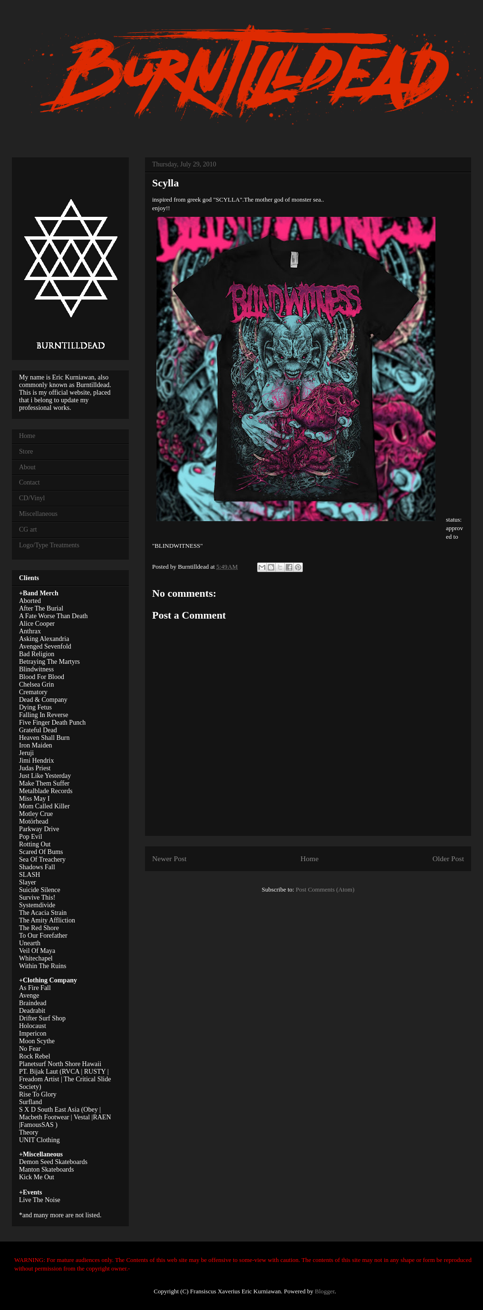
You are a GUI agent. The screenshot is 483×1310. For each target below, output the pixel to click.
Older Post (448, 858)
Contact (29, 482)
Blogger (324, 1291)
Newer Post (169, 858)
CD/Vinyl (32, 498)
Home (309, 858)
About (27, 467)
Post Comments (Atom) (325, 889)
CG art (28, 529)
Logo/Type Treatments (49, 545)
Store (26, 451)
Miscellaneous (38, 513)
